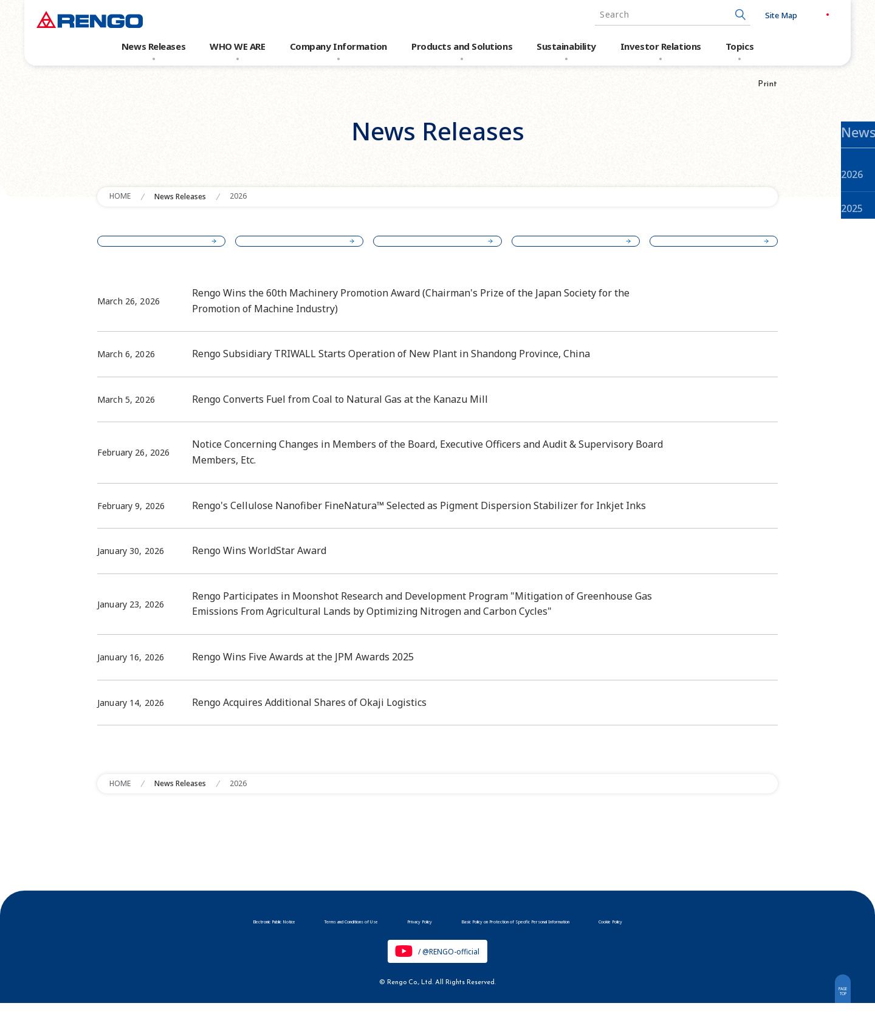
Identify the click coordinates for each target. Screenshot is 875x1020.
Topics (739, 46)
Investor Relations (660, 46)
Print (768, 84)
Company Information (338, 46)
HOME (120, 196)
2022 (709, 248)
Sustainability (566, 46)
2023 (571, 248)
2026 (238, 196)
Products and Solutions (461, 46)
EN (824, 14)
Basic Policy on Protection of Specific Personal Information (562, 935)
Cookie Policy (722, 935)
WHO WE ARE (238, 46)
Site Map (759, 15)
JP (799, 14)
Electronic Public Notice (170, 935)
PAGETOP (836, 997)
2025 (295, 248)
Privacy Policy (402, 935)
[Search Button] (719, 15)
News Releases (153, 46)
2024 (433, 248)
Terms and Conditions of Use (294, 935)
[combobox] (651, 15)
